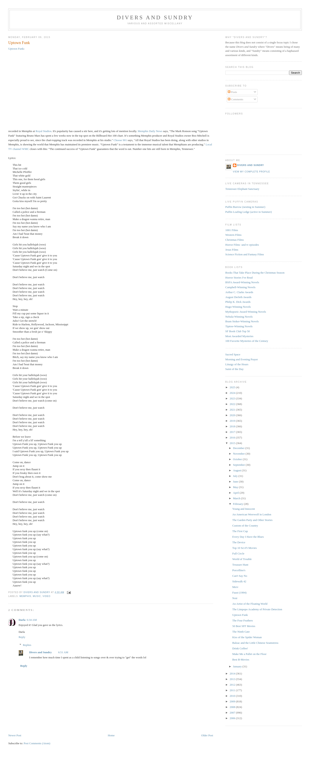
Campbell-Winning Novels (240, 287)
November (239, 453)
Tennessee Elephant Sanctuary (242, 188)
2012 (233, 684)
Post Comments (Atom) (37, 743)
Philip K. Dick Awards (238, 301)
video (47, 596)
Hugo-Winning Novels (238, 306)
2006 (233, 718)
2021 (233, 409)
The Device (238, 542)
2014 (233, 673)
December (239, 448)
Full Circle (238, 553)
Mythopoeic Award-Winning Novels (245, 311)
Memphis (25, 596)
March (237, 498)
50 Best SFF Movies (243, 626)
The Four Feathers (242, 620)
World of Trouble (242, 559)
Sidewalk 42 (239, 581)
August (237, 470)
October (238, 459)
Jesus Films (231, 249)
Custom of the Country (245, 525)
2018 (233, 426)
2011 (233, 690)
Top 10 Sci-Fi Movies (244, 547)
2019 (233, 420)
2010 (233, 695)
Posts (232, 92)
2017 (233, 432)
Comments (235, 99)
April (236, 492)
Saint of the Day (234, 369)
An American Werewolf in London (251, 514)
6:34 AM (32, 619)
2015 (233, 443)
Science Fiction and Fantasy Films (244, 254)
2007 (233, 712)
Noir (234, 598)
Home (111, 735)
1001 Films (231, 230)
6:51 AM (63, 652)
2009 (233, 701)
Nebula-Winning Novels (239, 316)
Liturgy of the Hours (236, 364)
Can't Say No (239, 575)
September (239, 464)
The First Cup (240, 531)
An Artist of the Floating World (249, 603)
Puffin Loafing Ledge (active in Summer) (248, 211)
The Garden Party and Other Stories (252, 520)
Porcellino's (238, 570)
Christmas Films (234, 239)
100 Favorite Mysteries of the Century (246, 340)
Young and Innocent (243, 508)
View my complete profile (251, 171)
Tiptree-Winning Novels (239, 326)
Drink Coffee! (240, 648)
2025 (233, 387)
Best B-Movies (240, 659)
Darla (22, 619)
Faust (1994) (239, 592)
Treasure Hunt (240, 564)
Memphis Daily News (150, 131)
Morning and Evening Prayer (241, 359)
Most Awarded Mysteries (239, 336)
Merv (235, 587)
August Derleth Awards (238, 297)
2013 (233, 679)
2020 (233, 415)
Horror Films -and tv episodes (242, 244)
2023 (233, 398)
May (236, 487)
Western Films (233, 234)
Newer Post (14, 735)
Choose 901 (120, 140)
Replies (27, 645)
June (236, 481)
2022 (233, 404)
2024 (233, 392)
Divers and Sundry (155, 17)
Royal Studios (43, 131)
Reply (22, 637)
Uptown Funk (16, 48)
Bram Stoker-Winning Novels (242, 321)
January (237, 666)
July (235, 476)
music (37, 596)
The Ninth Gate (241, 631)
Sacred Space (232, 354)
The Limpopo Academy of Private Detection (257, 609)
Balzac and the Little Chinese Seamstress (255, 642)
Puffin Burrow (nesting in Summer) (245, 207)
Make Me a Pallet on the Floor (249, 654)
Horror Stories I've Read (239, 277)
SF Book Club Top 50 (237, 331)
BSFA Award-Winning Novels (242, 282)
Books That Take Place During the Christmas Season (255, 272)
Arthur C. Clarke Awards (239, 292)
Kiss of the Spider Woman (247, 637)
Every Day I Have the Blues (248, 536)
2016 (233, 437)
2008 (233, 707)
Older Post (207, 735)
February (238, 503)
